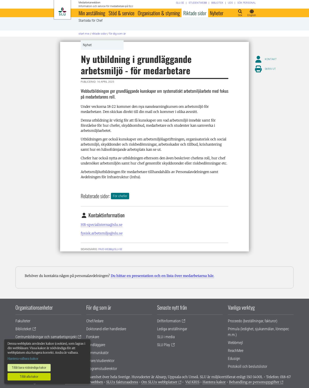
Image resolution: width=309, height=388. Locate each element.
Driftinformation (169, 321)
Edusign (234, 358)
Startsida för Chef (91, 20)
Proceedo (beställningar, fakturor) (252, 321)
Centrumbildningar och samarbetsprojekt (46, 337)
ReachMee (235, 350)
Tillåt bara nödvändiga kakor (29, 368)
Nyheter (216, 13)
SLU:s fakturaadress (122, 382)
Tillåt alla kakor (29, 377)
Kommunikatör (97, 352)
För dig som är (117, 33)
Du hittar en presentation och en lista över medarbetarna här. (162, 276)
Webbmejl (235, 342)
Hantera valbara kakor (23, 359)
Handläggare (95, 344)
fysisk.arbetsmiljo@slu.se (102, 233)
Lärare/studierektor (100, 360)
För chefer (120, 196)
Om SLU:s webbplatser (159, 382)
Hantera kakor (214, 382)
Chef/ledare (94, 321)
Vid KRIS (192, 382)
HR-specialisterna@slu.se (101, 224)
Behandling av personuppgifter (254, 382)
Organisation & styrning (159, 13)
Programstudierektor (101, 368)
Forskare (92, 337)
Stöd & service (121, 13)
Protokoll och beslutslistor (247, 366)
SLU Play (163, 344)
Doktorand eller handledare (106, 329)
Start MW (84, 33)
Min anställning (92, 13)
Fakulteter (22, 321)
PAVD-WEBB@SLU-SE (110, 249)
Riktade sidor (194, 13)
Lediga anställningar (172, 329)
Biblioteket (23, 329)
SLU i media (166, 337)
